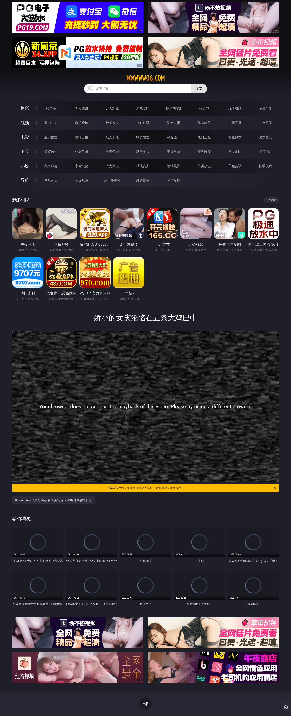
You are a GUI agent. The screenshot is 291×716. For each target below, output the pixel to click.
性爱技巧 (265, 166)
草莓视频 (81, 180)
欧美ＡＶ (112, 122)
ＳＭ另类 (265, 122)
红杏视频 (142, 180)
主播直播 (235, 122)
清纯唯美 (204, 151)
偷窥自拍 (50, 151)
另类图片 (265, 151)
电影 (25, 137)
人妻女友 (112, 166)
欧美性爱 (142, 137)
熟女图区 (235, 151)
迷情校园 (173, 166)
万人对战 (112, 108)
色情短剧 (173, 180)
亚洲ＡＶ (50, 122)
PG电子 (50, 108)
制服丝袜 (173, 137)
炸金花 (204, 108)
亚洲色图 (81, 151)
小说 (25, 166)
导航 (25, 180)
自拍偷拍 (81, 122)
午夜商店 (50, 180)
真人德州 (81, 108)
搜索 (199, 88)
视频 (25, 122)
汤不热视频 (112, 180)
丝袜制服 (204, 122)
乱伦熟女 (235, 137)
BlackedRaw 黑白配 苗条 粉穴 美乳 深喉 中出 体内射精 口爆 (53, 500)
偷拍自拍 (81, 137)
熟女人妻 (173, 122)
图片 (25, 151)
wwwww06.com (145, 78)
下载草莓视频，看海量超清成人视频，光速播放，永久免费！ (192, 487)
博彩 (25, 108)
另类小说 (204, 166)
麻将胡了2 (173, 108)
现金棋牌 (235, 108)
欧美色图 (112, 151)
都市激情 (50, 166)
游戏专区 (142, 108)
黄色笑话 (235, 166)
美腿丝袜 (173, 151)
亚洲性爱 (50, 137)
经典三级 (204, 137)
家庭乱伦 (81, 166)
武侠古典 (142, 166)
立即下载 (174, 707)
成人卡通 (112, 137)
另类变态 (265, 137)
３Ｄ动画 (142, 122)
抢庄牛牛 (265, 108)
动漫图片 (142, 151)
